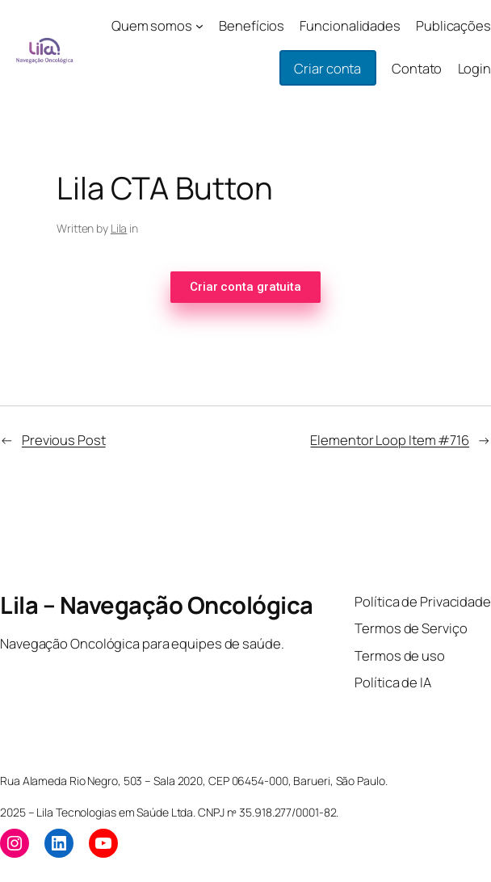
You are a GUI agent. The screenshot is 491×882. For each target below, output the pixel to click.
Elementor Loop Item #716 (389, 439)
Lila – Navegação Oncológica (156, 605)
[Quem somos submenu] (199, 26)
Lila (119, 228)
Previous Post (64, 439)
